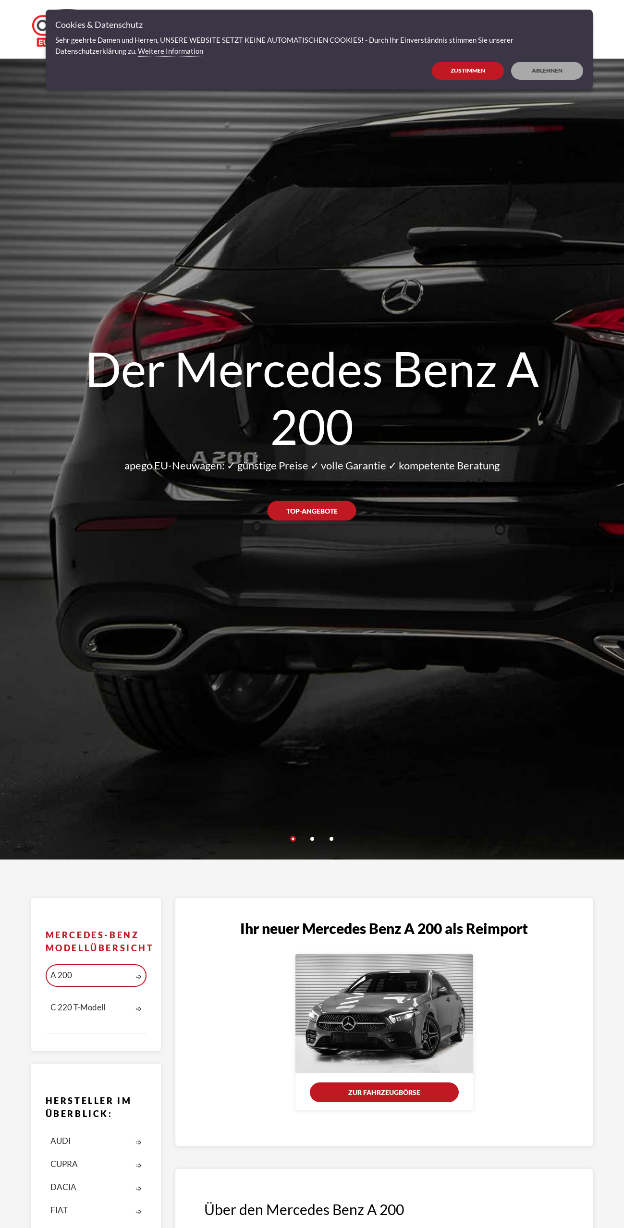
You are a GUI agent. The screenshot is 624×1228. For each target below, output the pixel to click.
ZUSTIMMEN (468, 70)
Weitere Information (170, 51)
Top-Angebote (312, 510)
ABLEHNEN (547, 70)
